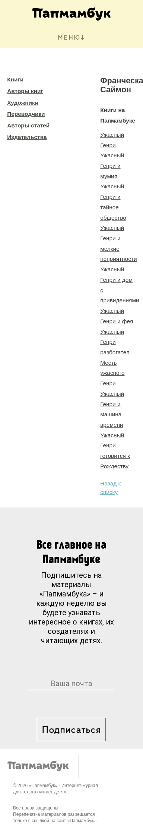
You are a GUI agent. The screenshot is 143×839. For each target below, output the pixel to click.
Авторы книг (25, 91)
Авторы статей (28, 125)
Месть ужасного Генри (112, 373)
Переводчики (26, 114)
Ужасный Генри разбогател (115, 341)
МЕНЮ (69, 37)
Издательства (27, 137)
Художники (22, 102)
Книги (15, 79)
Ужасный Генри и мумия (112, 165)
